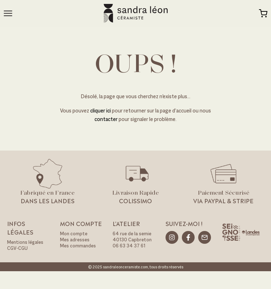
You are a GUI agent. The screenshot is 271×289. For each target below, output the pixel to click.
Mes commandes (78, 246)
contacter (106, 119)
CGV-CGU (17, 248)
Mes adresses (75, 240)
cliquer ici (101, 110)
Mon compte (73, 234)
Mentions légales (25, 242)
